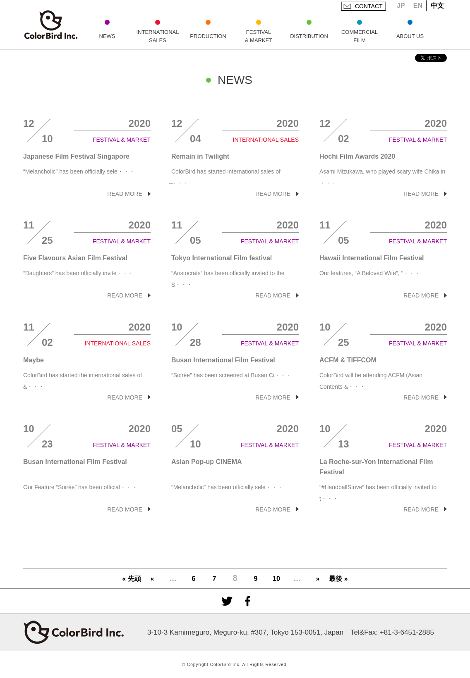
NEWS (107, 36)
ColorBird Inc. (51, 24)
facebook (247, 601)
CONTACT (369, 6)
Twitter (226, 601)
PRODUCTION (208, 36)
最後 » (338, 578)
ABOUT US (410, 36)
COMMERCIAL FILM (359, 36)
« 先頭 (131, 578)
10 (276, 578)
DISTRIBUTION (309, 36)
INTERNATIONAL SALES (157, 36)
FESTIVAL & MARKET (258, 36)
